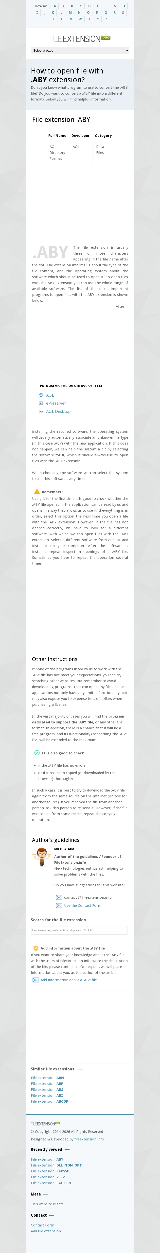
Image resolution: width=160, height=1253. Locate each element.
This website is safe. (48, 1204)
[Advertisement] (96, 203)
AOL (50, 395)
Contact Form (42, 1225)
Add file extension (46, 1231)
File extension (47, 1078)
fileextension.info (89, 1139)
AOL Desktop (58, 411)
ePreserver (56, 403)
